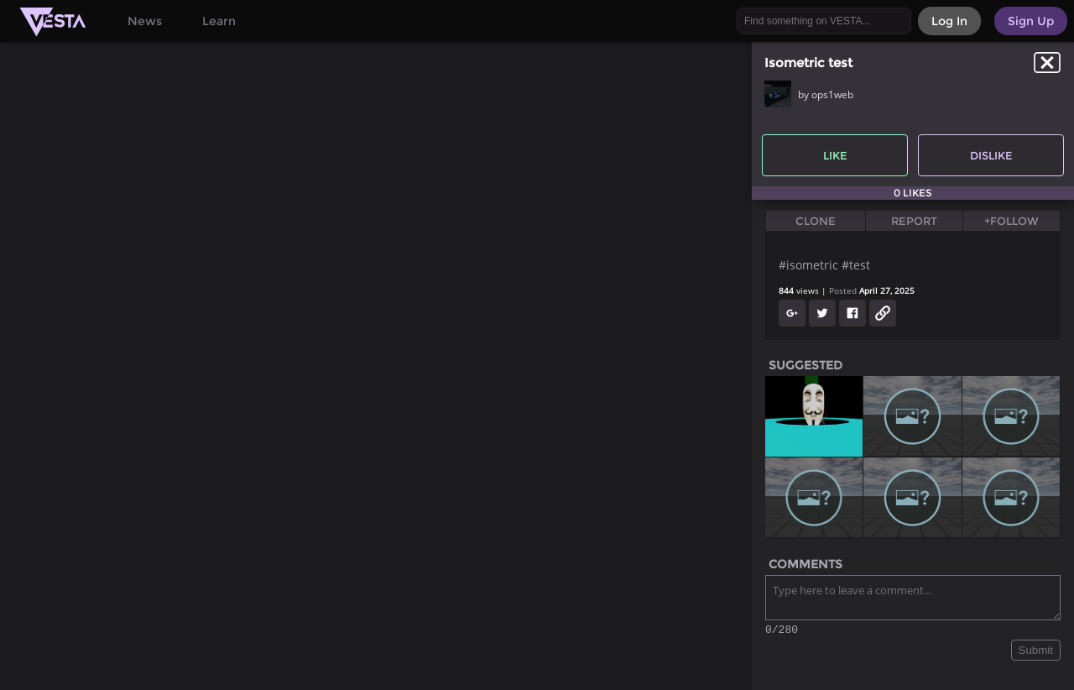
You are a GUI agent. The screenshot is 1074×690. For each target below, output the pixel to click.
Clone (815, 220)
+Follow (1011, 220)
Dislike (991, 155)
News (145, 21)
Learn (219, 21)
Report (914, 220)
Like (835, 155)
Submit (1036, 652)
